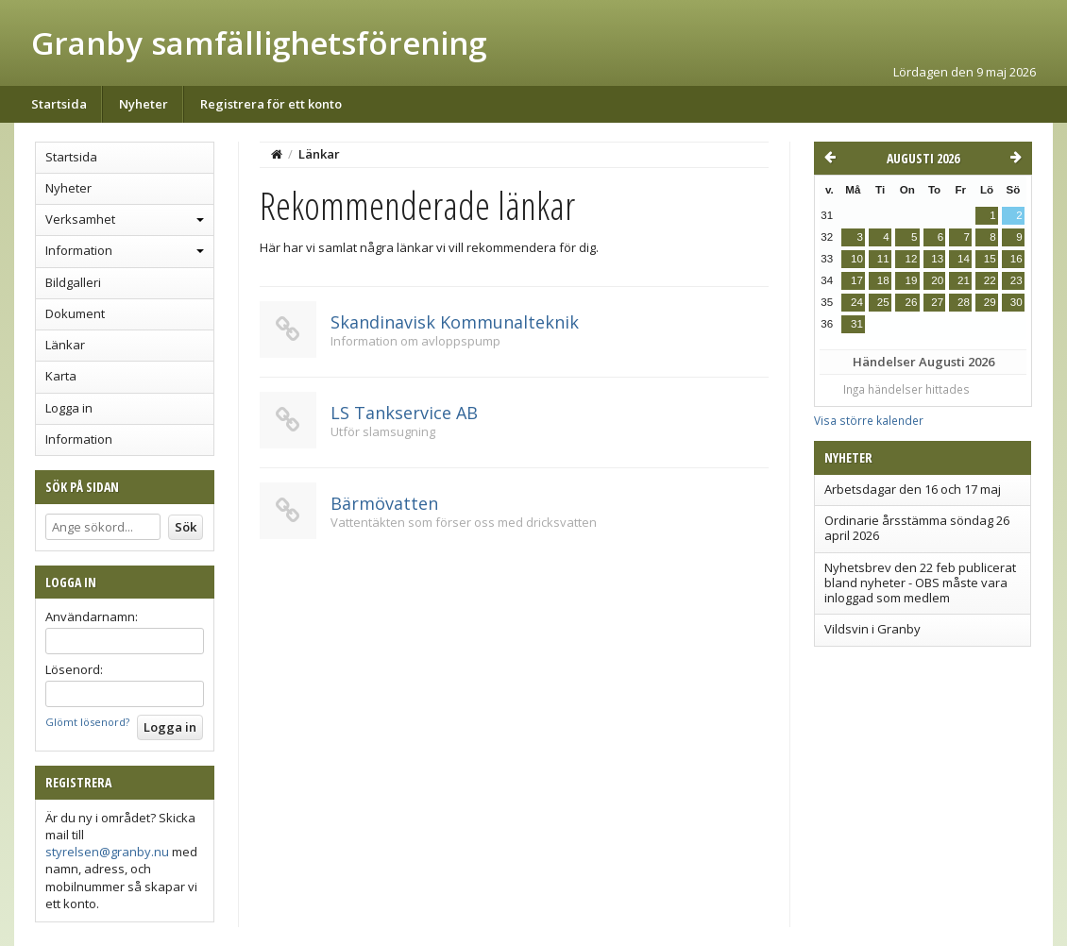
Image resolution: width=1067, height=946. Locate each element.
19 (911, 280)
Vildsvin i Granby (872, 628)
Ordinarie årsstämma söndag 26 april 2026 (916, 528)
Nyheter (143, 103)
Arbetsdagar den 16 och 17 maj (912, 489)
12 (911, 258)
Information (78, 250)
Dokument (75, 313)
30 (1016, 302)
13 (937, 258)
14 (963, 258)
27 (937, 302)
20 (937, 280)
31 (857, 323)
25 (883, 302)
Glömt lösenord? (87, 722)
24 (857, 302)
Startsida (59, 103)
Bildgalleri (73, 282)
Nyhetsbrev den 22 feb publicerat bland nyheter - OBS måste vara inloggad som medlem (920, 583)
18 (883, 280)
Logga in (69, 407)
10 (857, 258)
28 (963, 302)
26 (911, 302)
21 (963, 280)
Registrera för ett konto (271, 103)
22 (990, 280)
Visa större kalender (868, 420)
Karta (60, 375)
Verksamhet (80, 219)
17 (857, 280)
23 (1016, 280)
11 (883, 258)
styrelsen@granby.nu (107, 851)
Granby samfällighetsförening (258, 43)
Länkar (65, 344)
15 (990, 258)
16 (1016, 258)
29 (990, 302)
